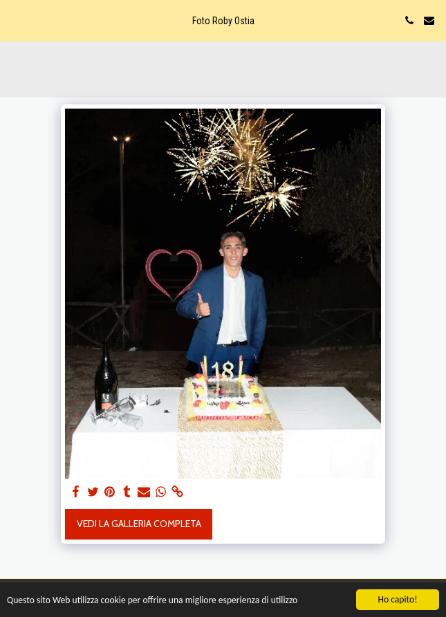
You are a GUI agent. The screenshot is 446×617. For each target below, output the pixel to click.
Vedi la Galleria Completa (139, 523)
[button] (15, 20)
